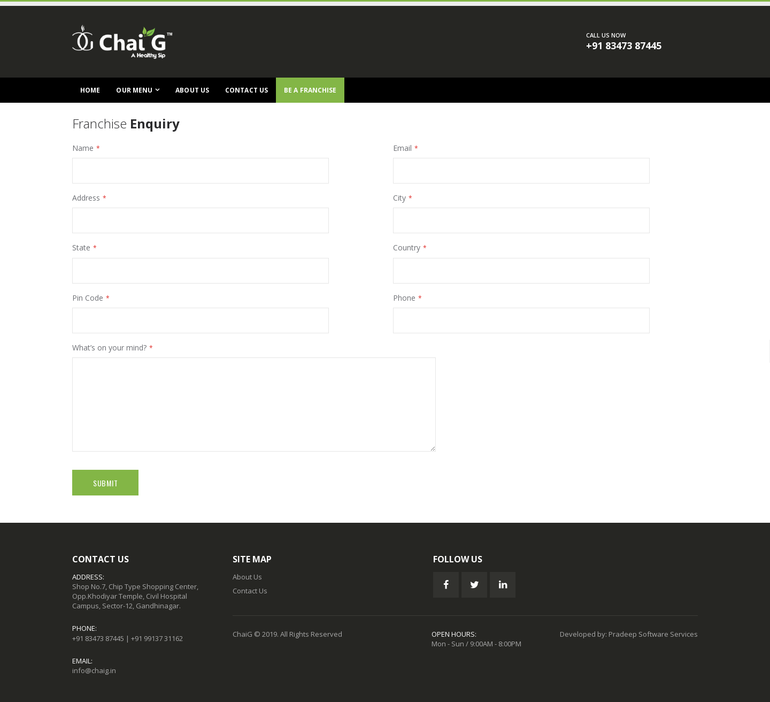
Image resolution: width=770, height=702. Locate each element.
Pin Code (87, 298)
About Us (192, 90)
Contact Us (246, 90)
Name (83, 148)
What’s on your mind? (109, 347)
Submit (105, 483)
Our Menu (134, 90)
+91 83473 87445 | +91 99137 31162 (127, 638)
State (81, 247)
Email (402, 148)
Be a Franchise (310, 90)
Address (86, 198)
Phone (404, 298)
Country (406, 247)
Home (90, 90)
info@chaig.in (94, 670)
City (399, 198)
